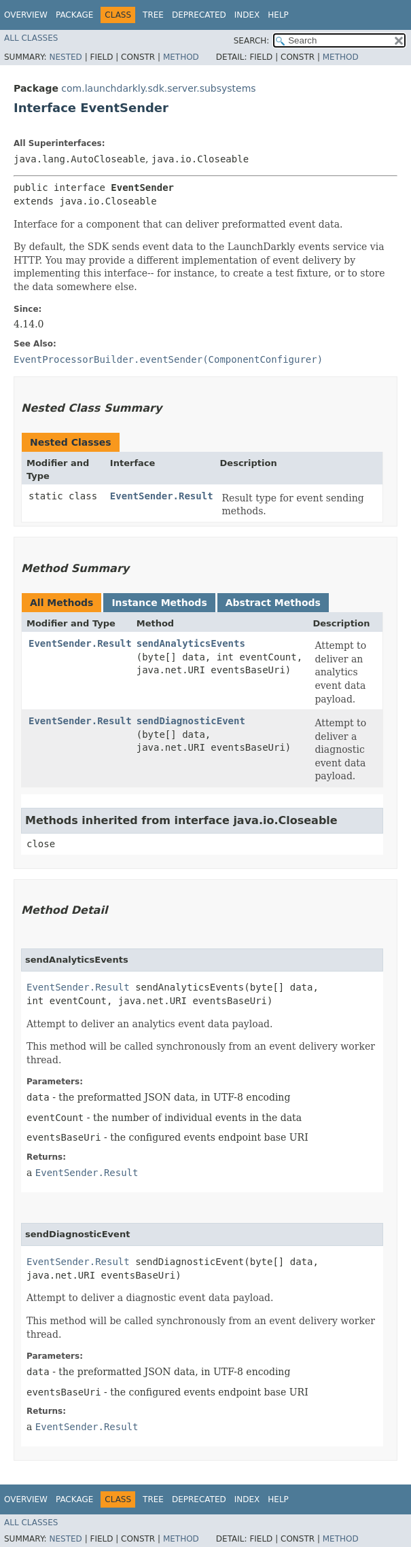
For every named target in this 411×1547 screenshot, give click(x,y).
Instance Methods (159, 602)
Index (247, 15)
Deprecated (199, 15)
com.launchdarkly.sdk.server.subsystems (158, 88)
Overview (26, 15)
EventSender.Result (161, 496)
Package (74, 15)
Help (278, 15)
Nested (65, 57)
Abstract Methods (273, 602)
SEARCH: (252, 41)
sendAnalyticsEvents (191, 643)
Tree (153, 15)
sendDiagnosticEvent (191, 720)
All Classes (31, 38)
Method (181, 57)
